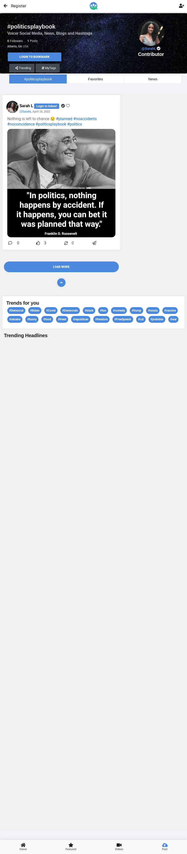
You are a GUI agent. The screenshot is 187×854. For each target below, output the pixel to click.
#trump (136, 310)
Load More (61, 267)
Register (16, 5)
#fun (103, 310)
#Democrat (16, 310)
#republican (80, 319)
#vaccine (170, 310)
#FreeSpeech (122, 319)
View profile (93, 584)
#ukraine (14, 319)
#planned (64, 118)
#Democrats (70, 310)
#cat (141, 319)
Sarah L (26, 106)
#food (47, 319)
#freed (62, 319)
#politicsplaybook (38, 79)
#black (89, 310)
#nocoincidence (21, 124)
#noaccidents (85, 118)
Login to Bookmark (34, 57)
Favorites (95, 79)
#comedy (119, 310)
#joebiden (156, 319)
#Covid (51, 310)
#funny (32, 319)
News (153, 79)
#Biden (34, 310)
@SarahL (25, 111)
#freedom (101, 319)
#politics (74, 124)
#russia (153, 310)
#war (173, 319)
